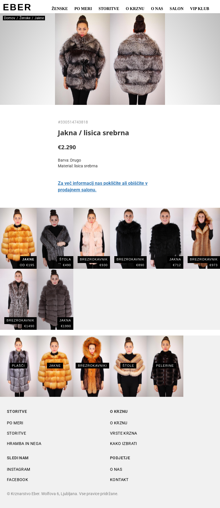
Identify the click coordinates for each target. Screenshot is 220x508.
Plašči (18, 365)
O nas (157, 9)
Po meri (83, 9)
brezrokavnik (94, 259)
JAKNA (175, 259)
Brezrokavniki (92, 365)
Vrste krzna (123, 433)
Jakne (55, 365)
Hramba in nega (24, 443)
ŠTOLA (65, 259)
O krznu (135, 9)
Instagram (18, 469)
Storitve (109, 9)
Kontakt (119, 479)
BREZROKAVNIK (130, 259)
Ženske (60, 9)
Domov (9, 18)
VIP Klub (199, 9)
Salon (176, 9)
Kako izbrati (123, 443)
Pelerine (165, 365)
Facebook (17, 479)
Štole (128, 365)
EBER (17, 7)
